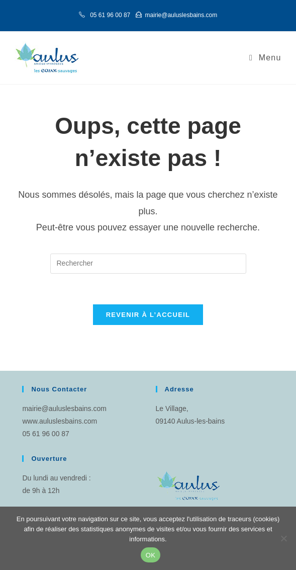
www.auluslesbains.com (59, 421)
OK (150, 555)
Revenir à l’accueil (148, 314)
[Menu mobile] (265, 57)
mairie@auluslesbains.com (64, 408)
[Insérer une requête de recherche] (148, 264)
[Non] (283, 538)
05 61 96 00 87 (45, 434)
